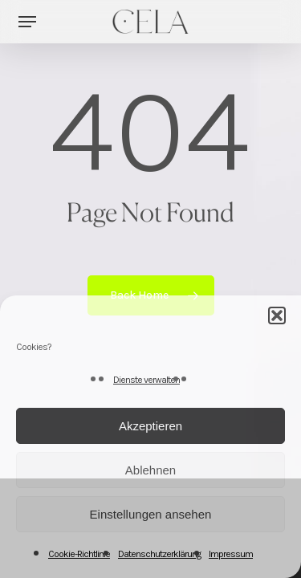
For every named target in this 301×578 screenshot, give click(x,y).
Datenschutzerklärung (159, 554)
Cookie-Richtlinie (79, 554)
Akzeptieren (150, 426)
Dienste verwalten (146, 379)
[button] (277, 315)
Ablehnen (150, 470)
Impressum (231, 554)
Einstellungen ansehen (151, 514)
